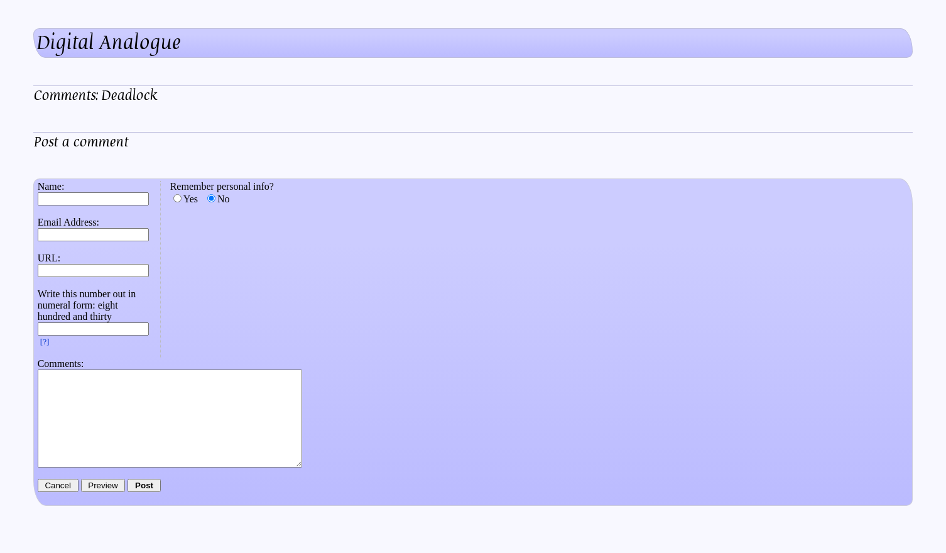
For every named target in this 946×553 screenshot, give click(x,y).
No (223, 199)
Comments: (61, 363)
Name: (51, 186)
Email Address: (68, 222)
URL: (49, 258)
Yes (190, 199)
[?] (45, 341)
